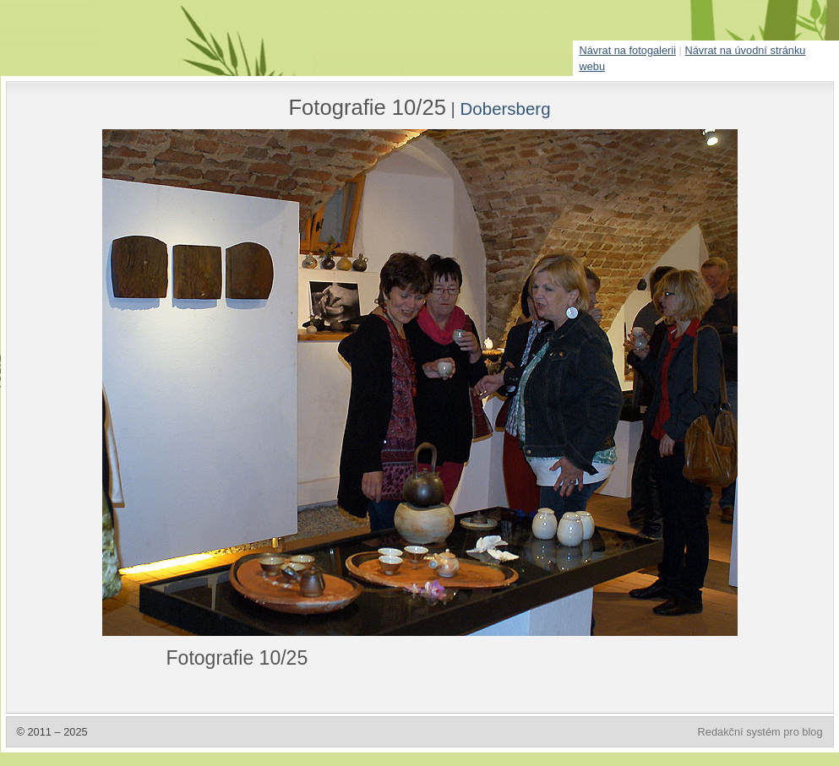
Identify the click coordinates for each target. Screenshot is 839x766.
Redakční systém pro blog (760, 731)
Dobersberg (505, 108)
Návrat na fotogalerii (628, 50)
